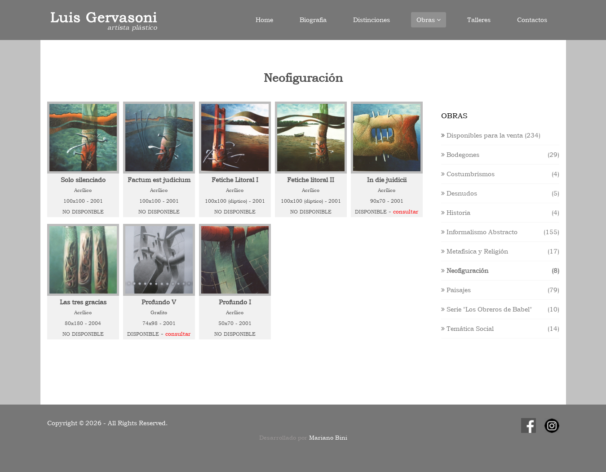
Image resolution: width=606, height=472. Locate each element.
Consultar (405, 212)
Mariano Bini (328, 437)
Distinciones (371, 19)
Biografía (313, 19)
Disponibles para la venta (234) (493, 135)
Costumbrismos (468, 174)
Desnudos (459, 193)
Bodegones (460, 154)
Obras (428, 19)
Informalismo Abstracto (479, 232)
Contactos (532, 19)
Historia (455, 212)
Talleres (479, 19)
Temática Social (467, 328)
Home (264, 19)
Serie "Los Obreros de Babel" (486, 309)
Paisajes (456, 290)
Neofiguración (464, 270)
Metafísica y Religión (474, 251)
